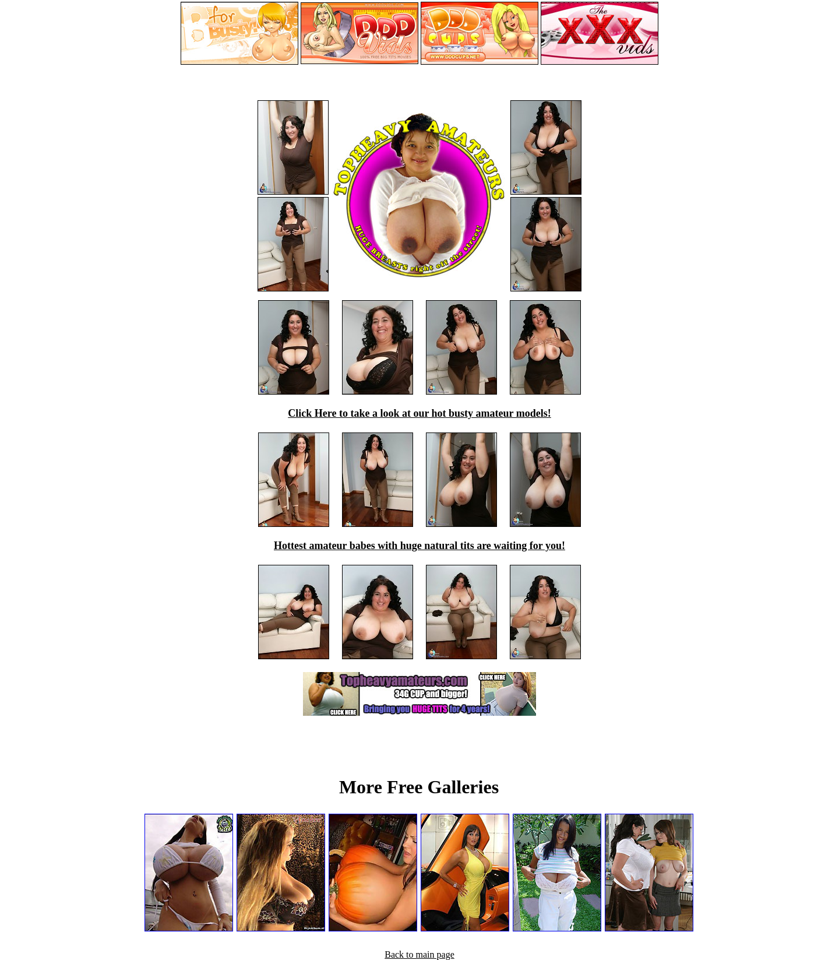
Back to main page (419, 954)
